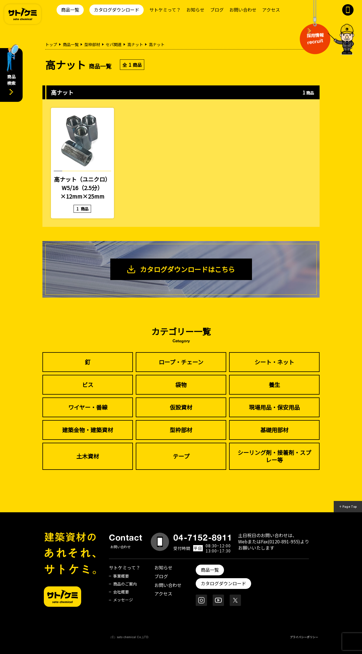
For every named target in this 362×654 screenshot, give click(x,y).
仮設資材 (181, 407)
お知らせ (195, 9)
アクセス (271, 9)
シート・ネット (274, 362)
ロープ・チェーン (181, 362)
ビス (87, 384)
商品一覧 (70, 9)
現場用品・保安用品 (274, 407)
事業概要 (121, 575)
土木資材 (87, 456)
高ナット (135, 44)
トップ (51, 44)
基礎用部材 (274, 430)
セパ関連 (114, 44)
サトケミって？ (165, 9)
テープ (181, 456)
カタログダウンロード (116, 9)
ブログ (217, 9)
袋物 (181, 384)
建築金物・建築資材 (87, 430)
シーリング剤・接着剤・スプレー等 (274, 456)
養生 (274, 384)
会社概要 (121, 591)
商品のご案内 (125, 583)
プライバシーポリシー (304, 637)
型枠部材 (92, 44)
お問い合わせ (243, 9)
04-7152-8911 (202, 537)
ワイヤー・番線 (87, 407)
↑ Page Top (348, 506)
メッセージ (123, 599)
